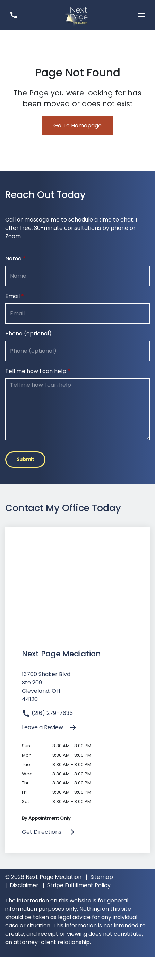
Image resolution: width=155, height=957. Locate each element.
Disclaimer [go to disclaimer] (24, 885)
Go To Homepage (77, 126)
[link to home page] (77, 14)
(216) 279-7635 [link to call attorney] (47, 713)
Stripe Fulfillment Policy (79, 885)
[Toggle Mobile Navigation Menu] (141, 15)
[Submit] (25, 459)
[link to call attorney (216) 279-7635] (13, 15)
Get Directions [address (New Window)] (49, 832)
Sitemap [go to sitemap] (101, 877)
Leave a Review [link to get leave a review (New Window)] (49, 727)
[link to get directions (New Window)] (77, 689)
